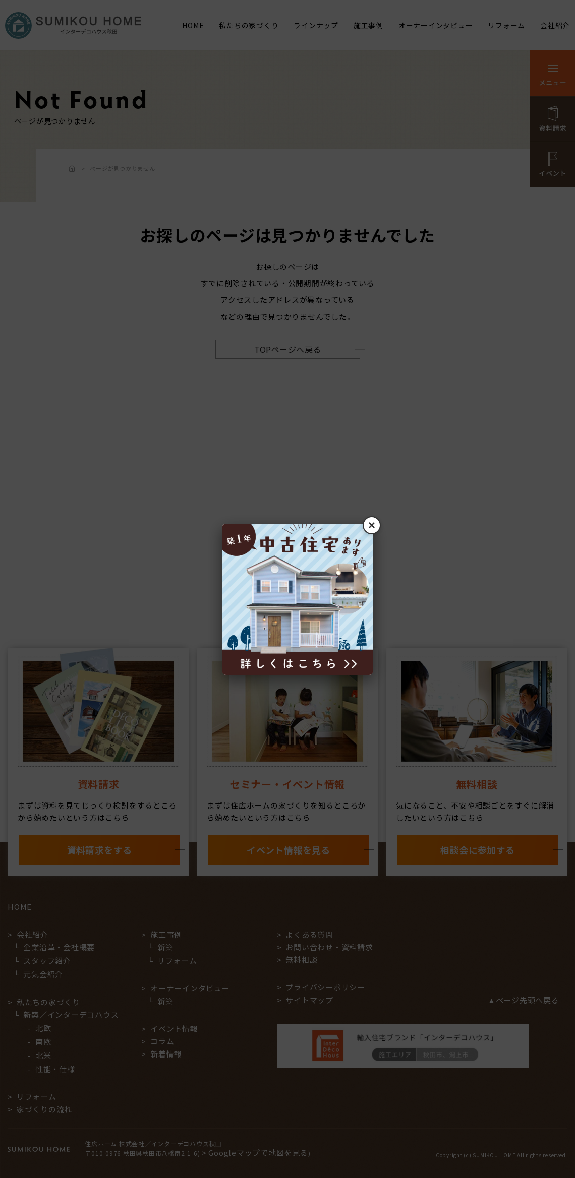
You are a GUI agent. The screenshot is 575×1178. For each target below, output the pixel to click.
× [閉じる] (371, 525)
